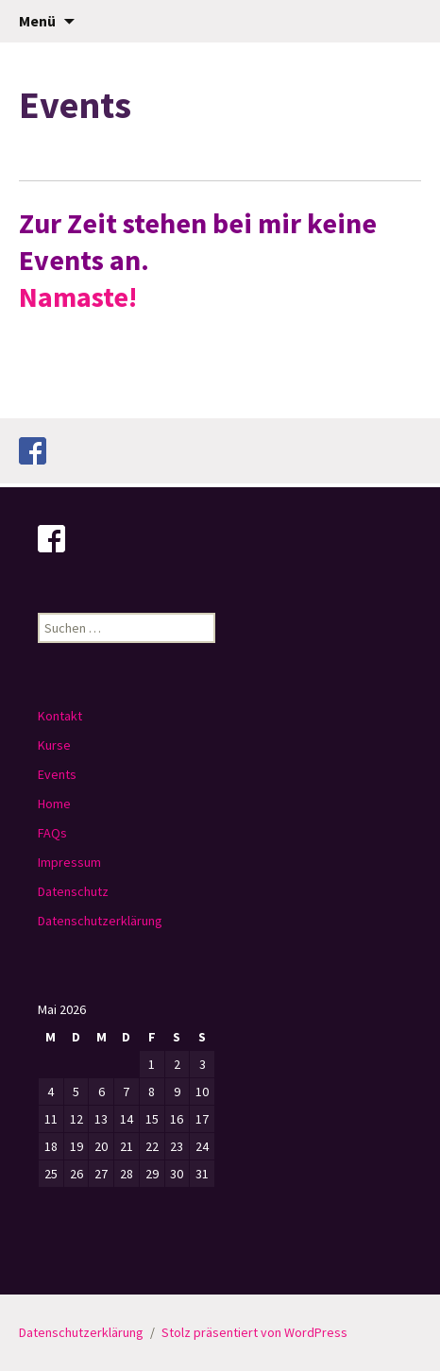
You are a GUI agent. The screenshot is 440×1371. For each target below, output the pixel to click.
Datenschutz (73, 891)
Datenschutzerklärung (100, 920)
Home (54, 803)
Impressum (69, 862)
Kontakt (60, 715)
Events (57, 774)
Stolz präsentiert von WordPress (254, 1332)
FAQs (52, 832)
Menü (37, 20)
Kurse (54, 744)
